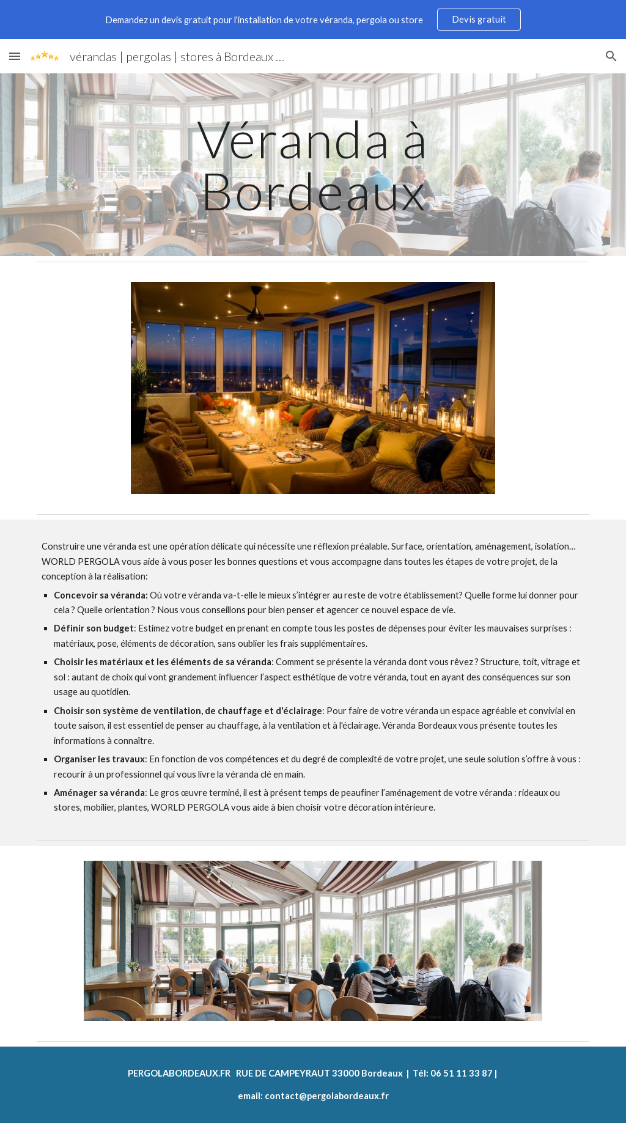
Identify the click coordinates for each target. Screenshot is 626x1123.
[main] (313, 165)
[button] (14, 56)
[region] (313, 19)
